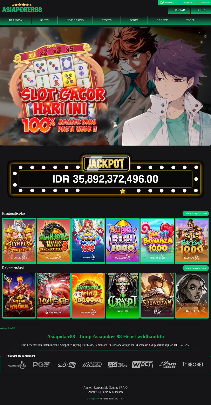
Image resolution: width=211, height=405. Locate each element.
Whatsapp (167, 2)
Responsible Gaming (106, 387)
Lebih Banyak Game (196, 213)
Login (201, 10)
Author (87, 387)
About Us (94, 391)
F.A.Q (123, 387)
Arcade (162, 20)
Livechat (202, 2)
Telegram (185, 2)
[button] (19, 241)
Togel (190, 20)
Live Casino (75, 20)
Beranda (15, 20)
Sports (107, 20)
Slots (44, 20)
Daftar (179, 10)
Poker (134, 20)
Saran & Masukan (112, 391)
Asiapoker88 (7, 328)
